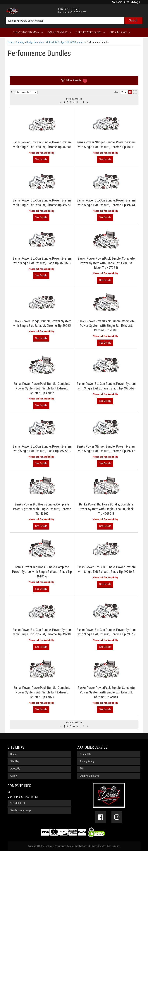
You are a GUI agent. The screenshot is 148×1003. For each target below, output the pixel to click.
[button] (61, 102)
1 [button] (64, 102)
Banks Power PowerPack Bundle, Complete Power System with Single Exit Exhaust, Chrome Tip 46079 (73, 803)
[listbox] (26, 92)
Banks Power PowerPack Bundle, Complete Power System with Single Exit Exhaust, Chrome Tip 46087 (73, 422)
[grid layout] (130, 92)
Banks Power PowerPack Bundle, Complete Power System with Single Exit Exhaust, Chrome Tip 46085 (73, 383)
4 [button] (74, 102)
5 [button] (77, 102)
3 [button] (70, 102)
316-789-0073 (17, 955)
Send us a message (20, 962)
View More (123, 124)
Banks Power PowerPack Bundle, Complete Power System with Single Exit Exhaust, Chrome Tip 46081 (73, 841)
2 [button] (67, 102)
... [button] (80, 102)
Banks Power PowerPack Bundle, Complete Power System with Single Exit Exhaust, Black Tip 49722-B (73, 307)
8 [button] (83, 102)
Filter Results (74, 81)
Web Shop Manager (110, 998)
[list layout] (135, 92)
